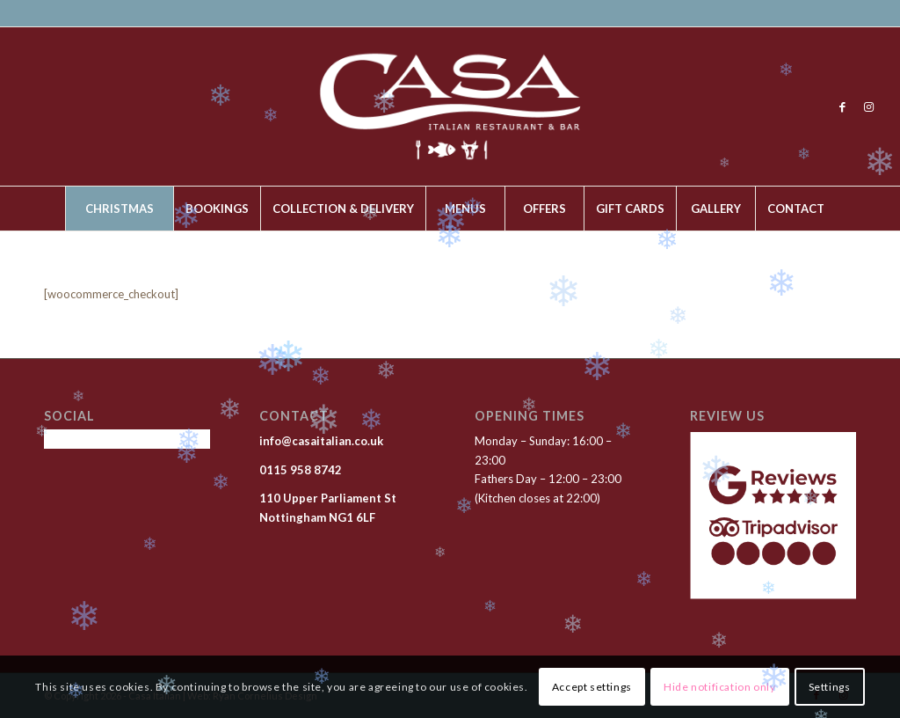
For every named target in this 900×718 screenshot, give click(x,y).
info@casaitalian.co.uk (322, 441)
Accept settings (592, 686)
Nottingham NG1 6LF (317, 517)
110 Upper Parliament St (327, 498)
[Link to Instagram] (869, 106)
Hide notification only (719, 686)
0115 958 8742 (300, 470)
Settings (830, 686)
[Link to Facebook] (843, 106)
